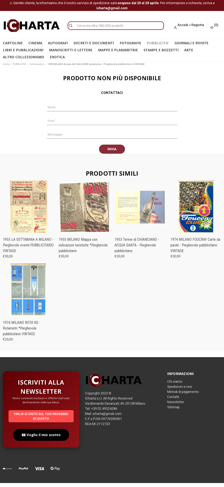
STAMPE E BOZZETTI (161, 50)
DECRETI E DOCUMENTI (93, 43)
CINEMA (35, 43)
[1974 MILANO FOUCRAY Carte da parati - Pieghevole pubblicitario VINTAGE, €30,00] (196, 211)
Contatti (173, 401)
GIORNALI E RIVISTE (191, 43)
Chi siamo (174, 385)
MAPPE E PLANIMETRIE (118, 50)
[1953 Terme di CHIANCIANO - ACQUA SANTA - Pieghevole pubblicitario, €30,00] (140, 211)
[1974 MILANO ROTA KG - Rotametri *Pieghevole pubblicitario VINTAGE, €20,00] (28, 294)
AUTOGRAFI (58, 43)
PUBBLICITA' (158, 43)
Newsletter (175, 406)
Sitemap (173, 411)
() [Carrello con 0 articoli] (214, 26)
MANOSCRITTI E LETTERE (70, 50)
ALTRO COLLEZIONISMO (23, 57)
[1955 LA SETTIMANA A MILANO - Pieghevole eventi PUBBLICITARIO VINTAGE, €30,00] (28, 211)
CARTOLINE (13, 43)
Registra (197, 25)
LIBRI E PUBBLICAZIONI (23, 50)
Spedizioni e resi (179, 391)
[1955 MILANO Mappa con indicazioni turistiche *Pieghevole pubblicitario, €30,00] (84, 211)
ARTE (188, 50)
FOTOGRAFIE (130, 43)
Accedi (183, 25)
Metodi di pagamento (183, 396)
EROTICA (57, 57)
